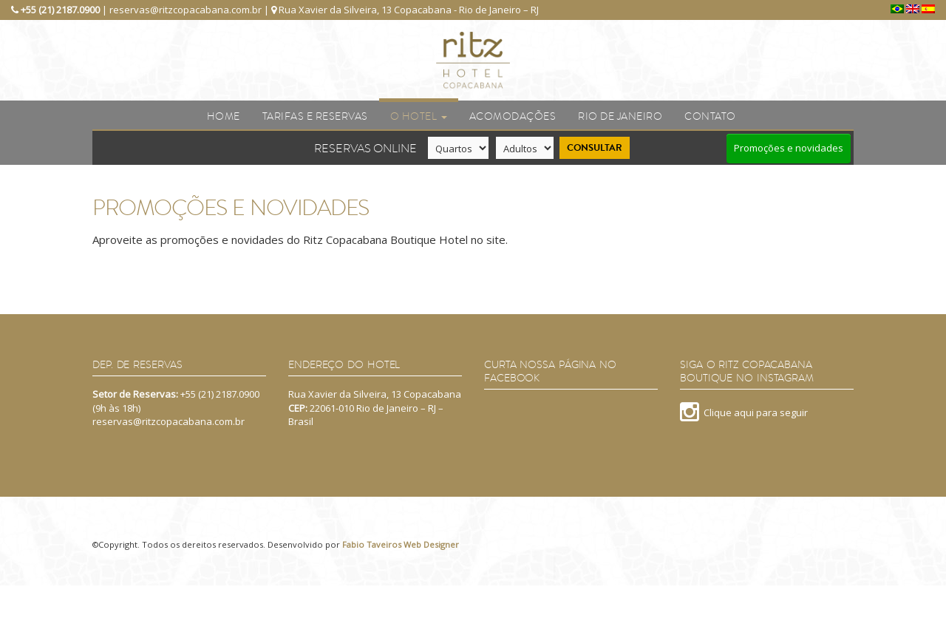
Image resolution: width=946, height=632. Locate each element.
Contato (710, 116)
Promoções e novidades (788, 147)
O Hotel (418, 116)
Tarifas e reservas (315, 116)
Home (223, 116)
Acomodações (513, 116)
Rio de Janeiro (620, 116)
